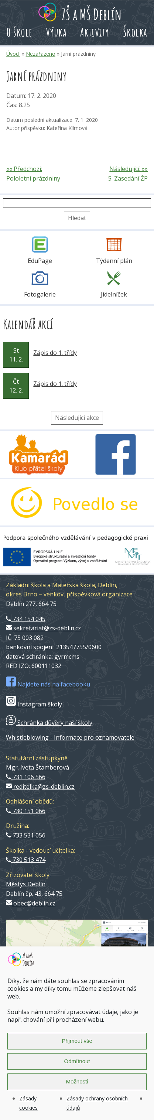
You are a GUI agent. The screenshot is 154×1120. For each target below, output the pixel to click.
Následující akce (77, 418)
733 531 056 (25, 835)
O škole (19, 32)
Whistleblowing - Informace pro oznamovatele (70, 737)
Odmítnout (77, 1061)
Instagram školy (34, 704)
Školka (135, 32)
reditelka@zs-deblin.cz (40, 786)
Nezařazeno (40, 53)
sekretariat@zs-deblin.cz (43, 628)
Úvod (13, 53)
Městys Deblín (25, 884)
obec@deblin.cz (30, 903)
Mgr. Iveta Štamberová (37, 767)
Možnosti (77, 1081)
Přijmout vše (77, 1041)
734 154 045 (25, 619)
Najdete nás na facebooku (48, 684)
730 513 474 (25, 860)
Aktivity (94, 32)
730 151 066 (25, 811)
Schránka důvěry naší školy (49, 723)
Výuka (56, 32)
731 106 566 (25, 777)
